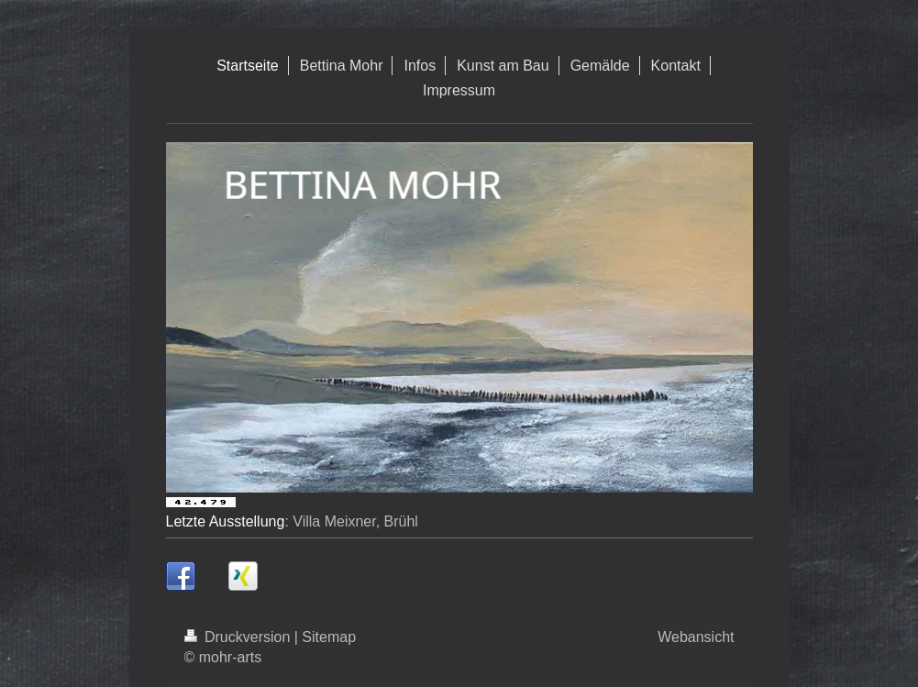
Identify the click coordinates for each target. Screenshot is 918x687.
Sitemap (329, 637)
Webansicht (696, 637)
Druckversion (239, 637)
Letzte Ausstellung (225, 521)
